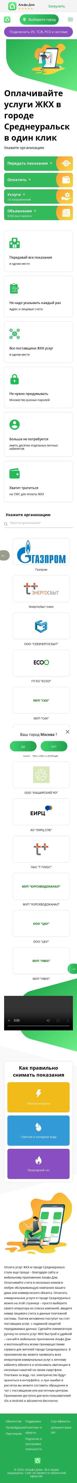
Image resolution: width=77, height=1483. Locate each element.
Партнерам (14, 1434)
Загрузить (56, 6)
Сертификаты (60, 1421)
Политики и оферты (33, 1429)
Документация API (61, 1429)
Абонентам (13, 1421)
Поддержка (33, 1421)
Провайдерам (15, 1427)
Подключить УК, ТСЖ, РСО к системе (39, 32)
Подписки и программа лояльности (33, 1444)
